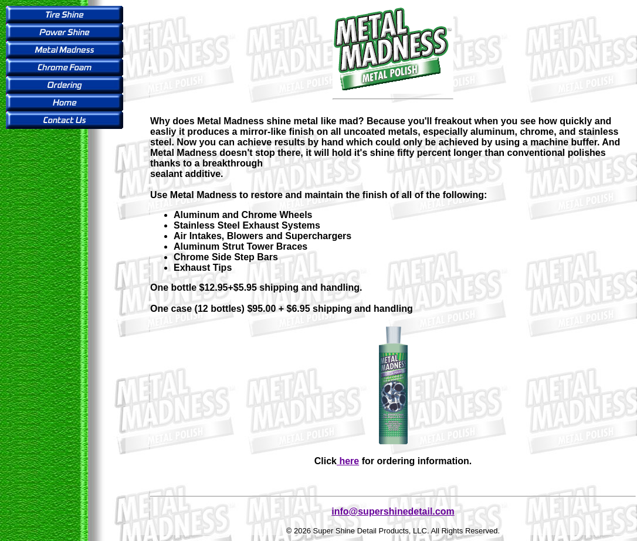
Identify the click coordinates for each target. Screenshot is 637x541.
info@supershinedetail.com (392, 511)
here (348, 461)
